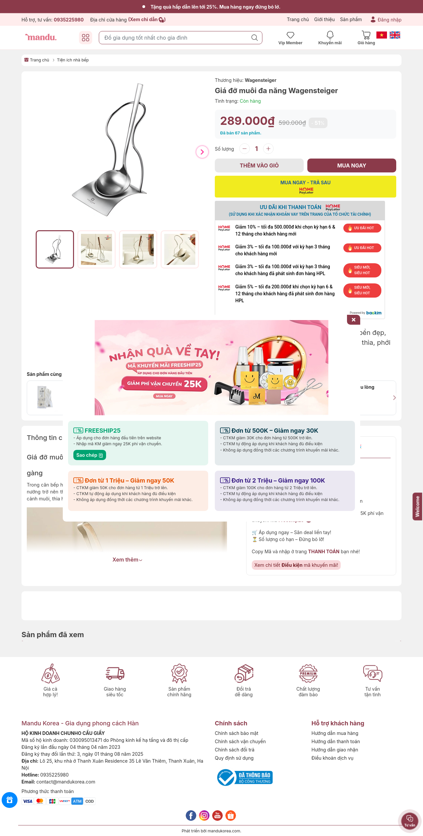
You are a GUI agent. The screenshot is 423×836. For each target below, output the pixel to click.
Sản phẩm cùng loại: (49, 374)
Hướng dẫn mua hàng (335, 733)
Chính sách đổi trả (234, 749)
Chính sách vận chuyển (240, 741)
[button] (202, 152)
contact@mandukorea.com (65, 781)
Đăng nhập (390, 19)
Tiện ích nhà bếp (73, 59)
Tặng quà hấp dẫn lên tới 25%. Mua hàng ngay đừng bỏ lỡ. (211, 7)
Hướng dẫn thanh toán (336, 741)
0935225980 (54, 775)
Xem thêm (127, 559)
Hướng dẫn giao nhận (335, 749)
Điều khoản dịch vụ (333, 758)
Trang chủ (298, 19)
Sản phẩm (351, 19)
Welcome (417, 506)
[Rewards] (10, 800)
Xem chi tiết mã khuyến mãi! (296, 565)
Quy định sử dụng (234, 758)
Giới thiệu (324, 19)
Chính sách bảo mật (236, 733)
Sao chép (89, 454)
